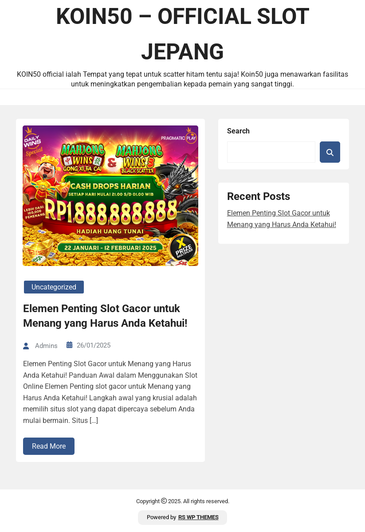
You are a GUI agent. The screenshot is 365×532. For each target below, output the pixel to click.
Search (238, 131)
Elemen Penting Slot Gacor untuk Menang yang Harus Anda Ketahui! (105, 316)
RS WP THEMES (198, 517)
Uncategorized (53, 287)
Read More (49, 446)
